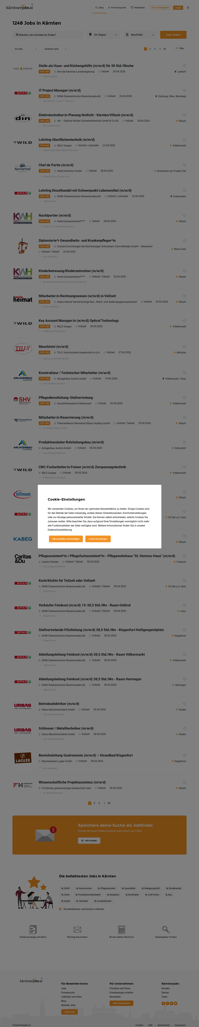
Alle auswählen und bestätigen (65, 539)
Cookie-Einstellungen (98, 539)
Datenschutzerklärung (60, 529)
